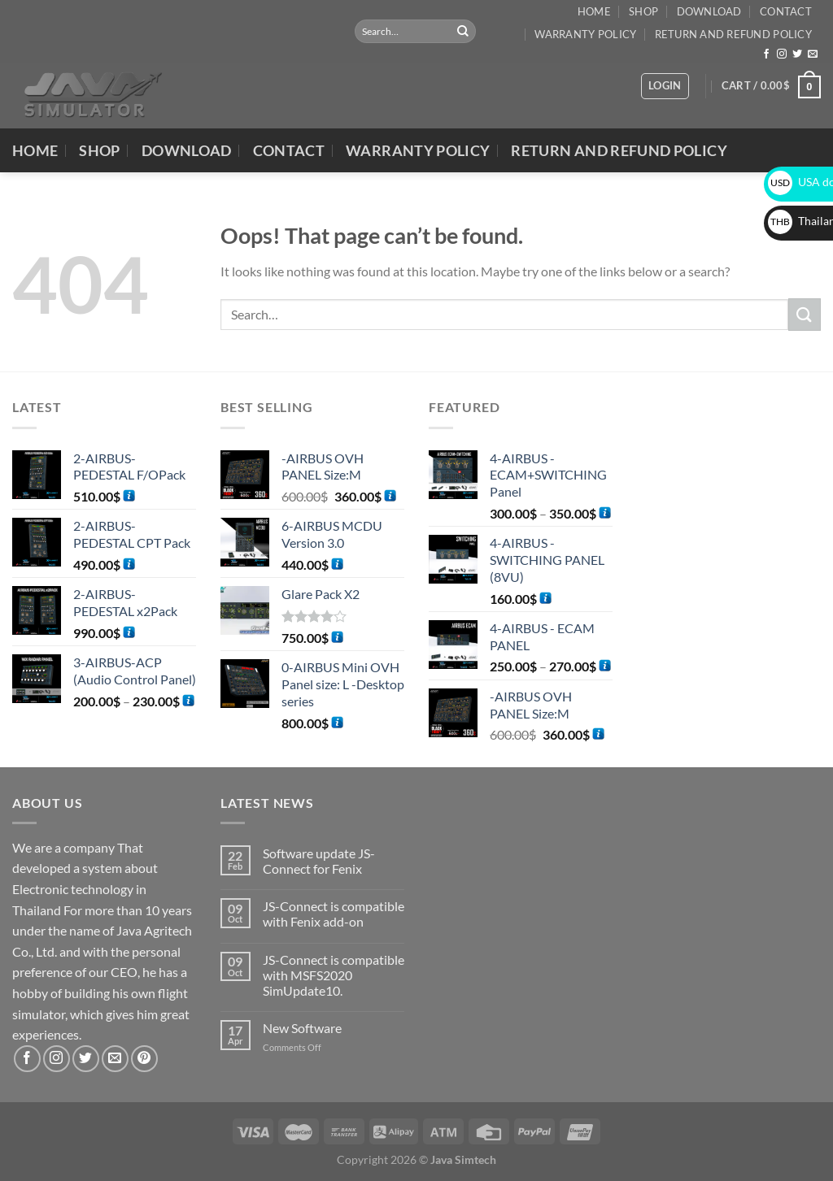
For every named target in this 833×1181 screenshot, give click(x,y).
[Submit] (463, 32)
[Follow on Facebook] (766, 54)
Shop (643, 11)
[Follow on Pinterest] (144, 1058)
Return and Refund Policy (733, 34)
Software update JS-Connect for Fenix (319, 860)
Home (594, 11)
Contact (786, 11)
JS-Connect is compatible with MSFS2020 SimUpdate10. (333, 975)
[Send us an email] (813, 54)
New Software (302, 1028)
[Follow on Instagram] (782, 54)
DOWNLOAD (709, 11)
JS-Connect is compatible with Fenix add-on (333, 913)
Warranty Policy (585, 34)
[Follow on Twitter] (797, 54)
